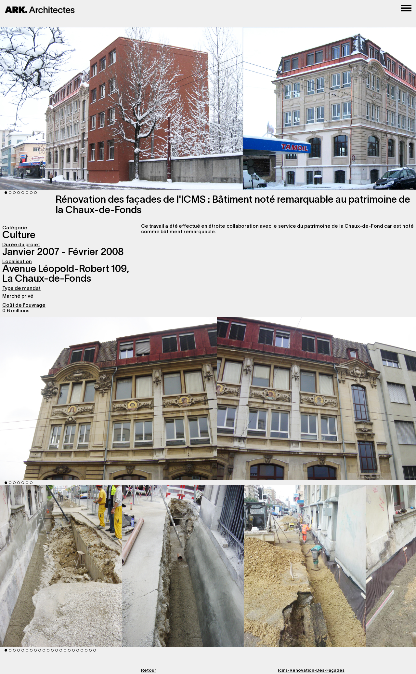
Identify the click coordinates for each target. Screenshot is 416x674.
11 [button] (48, 650)
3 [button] (14, 192)
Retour (148, 671)
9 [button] (39, 650)
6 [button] (27, 192)
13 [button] (56, 650)
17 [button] (73, 650)
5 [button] (22, 192)
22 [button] (94, 650)
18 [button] (77, 650)
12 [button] (52, 650)
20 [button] (86, 650)
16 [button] (69, 650)
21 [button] (90, 650)
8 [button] (35, 192)
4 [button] (18, 192)
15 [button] (65, 650)
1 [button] (6, 192)
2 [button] (10, 192)
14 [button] (60, 650)
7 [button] (31, 192)
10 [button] (44, 650)
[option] (61, 566)
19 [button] (82, 650)
